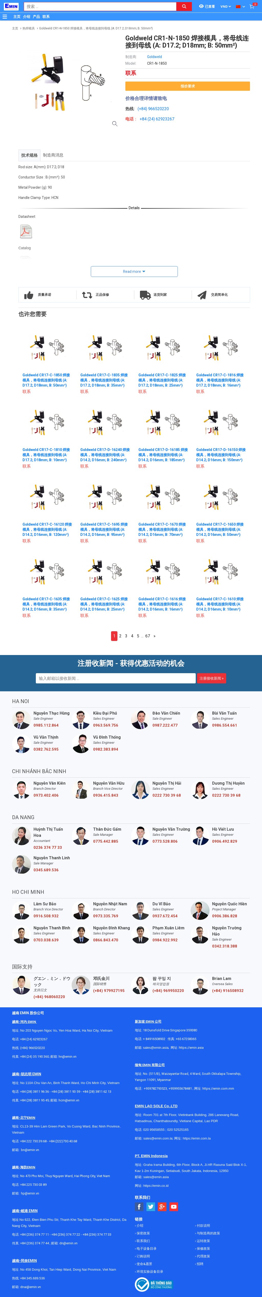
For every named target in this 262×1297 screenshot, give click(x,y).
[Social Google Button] (162, 1206)
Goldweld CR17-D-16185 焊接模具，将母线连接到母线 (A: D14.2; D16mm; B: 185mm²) (163, 455)
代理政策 (203, 1256)
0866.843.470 (105, 940)
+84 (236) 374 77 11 (34, 1234)
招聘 (199, 1264)
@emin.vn (32, 1193)
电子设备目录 (146, 1248)
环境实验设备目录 (149, 1271)
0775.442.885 (105, 841)
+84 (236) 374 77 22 (65, 1234)
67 (147, 636)
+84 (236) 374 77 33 (97, 1234)
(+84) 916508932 (228, 990)
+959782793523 (155, 1088)
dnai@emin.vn (30, 1287)
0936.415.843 (105, 795)
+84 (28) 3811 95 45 (34, 1100)
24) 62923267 (161, 119)
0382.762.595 (46, 749)
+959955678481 (181, 1088)
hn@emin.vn (68, 1056)
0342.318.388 (224, 946)
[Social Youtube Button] (173, 1206)
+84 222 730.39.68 (33, 1141)
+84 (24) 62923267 (33, 1039)
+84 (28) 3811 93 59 (65, 1091)
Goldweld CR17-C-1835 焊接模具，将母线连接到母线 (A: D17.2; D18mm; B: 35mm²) (104, 380)
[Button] (5, 16)
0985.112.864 (46, 725)
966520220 (158, 108)
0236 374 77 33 (48, 847)
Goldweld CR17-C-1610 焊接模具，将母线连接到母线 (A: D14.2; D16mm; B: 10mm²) (220, 604)
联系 (46, 17)
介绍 (26, 17)
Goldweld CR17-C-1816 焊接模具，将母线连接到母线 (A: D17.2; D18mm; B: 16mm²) (220, 380)
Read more (132, 271)
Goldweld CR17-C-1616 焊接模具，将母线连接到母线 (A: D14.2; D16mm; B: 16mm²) (162, 604)
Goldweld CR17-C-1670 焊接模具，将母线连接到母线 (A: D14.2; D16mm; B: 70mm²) (162, 529)
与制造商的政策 (208, 1233)
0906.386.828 (224, 916)
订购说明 (143, 1256)
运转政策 (203, 1241)
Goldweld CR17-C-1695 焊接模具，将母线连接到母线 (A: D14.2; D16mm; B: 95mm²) (104, 529)
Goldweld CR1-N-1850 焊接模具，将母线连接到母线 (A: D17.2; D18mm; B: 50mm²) (96, 28)
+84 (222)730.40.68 (63, 1141)
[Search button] (184, 6)
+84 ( (144, 119)
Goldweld (154, 57)
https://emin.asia (191, 1048)
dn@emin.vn (68, 1243)
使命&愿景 (144, 1264)
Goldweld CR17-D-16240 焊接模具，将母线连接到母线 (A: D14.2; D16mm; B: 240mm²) (105, 455)
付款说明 (203, 1225)
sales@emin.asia (155, 1048)
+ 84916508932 (154, 1039)
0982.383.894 (105, 749)
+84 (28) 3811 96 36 (34, 1091)
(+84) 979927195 (109, 990)
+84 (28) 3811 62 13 (97, 1091)
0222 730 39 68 (166, 795)
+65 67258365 (186, 1039)
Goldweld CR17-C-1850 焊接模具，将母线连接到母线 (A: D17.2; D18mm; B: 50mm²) (46, 380)
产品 (36, 17)
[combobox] (97, 6)
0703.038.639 (46, 940)
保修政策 (203, 1248)
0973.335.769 (105, 916)
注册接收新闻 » (212, 678)
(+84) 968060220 (49, 997)
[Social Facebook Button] (139, 1206)
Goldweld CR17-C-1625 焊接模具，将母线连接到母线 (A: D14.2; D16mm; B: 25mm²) (104, 604)
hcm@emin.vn (69, 1100)
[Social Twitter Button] (150, 1206)
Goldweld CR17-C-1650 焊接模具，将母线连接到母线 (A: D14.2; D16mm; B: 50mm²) (220, 529)
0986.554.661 (224, 725)
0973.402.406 (46, 795)
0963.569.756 (105, 725)
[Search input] (97, 6)
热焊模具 (29, 28)
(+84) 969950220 (168, 990)
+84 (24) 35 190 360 (34, 1056)
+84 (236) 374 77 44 (34, 1243)
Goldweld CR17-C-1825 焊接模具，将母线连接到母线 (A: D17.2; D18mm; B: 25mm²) (162, 380)
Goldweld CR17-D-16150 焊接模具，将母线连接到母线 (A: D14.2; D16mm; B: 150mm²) (221, 455)
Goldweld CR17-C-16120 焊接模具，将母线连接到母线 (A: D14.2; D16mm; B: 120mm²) (47, 529)
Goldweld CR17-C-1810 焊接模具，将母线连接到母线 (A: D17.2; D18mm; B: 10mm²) (46, 455)
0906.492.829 (224, 841)
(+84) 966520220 (32, 1048)
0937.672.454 (165, 916)
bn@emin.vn (30, 1150)
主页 (16, 17)
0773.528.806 (165, 841)
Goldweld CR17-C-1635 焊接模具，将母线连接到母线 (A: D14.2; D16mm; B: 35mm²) (46, 604)
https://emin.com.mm (218, 1088)
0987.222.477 (165, 725)
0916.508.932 (46, 916)
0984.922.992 (165, 940)
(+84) (143, 108)
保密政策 (143, 1233)
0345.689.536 (46, 870)
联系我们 (143, 1241)
